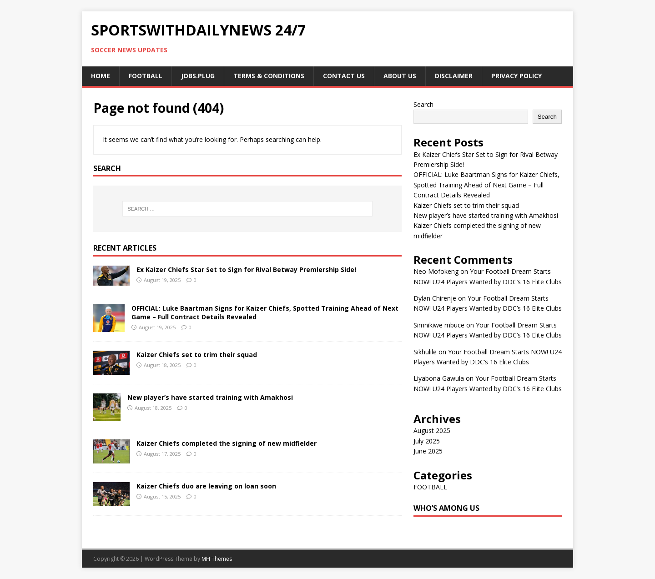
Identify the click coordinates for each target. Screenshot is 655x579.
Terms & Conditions (268, 75)
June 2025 (428, 451)
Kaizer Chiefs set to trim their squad (196, 354)
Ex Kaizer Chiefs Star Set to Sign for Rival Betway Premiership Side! (246, 269)
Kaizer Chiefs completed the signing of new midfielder (226, 443)
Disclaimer (454, 75)
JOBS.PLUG (198, 75)
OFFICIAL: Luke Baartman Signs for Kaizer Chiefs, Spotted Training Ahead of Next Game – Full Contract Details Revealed (264, 312)
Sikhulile (425, 351)
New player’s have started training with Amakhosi (210, 397)
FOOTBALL (145, 75)
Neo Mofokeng (435, 271)
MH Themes (217, 559)
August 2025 (431, 430)
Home (100, 75)
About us (399, 75)
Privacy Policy (516, 75)
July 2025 (426, 441)
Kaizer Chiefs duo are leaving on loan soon (206, 486)
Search (423, 104)
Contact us (344, 75)
